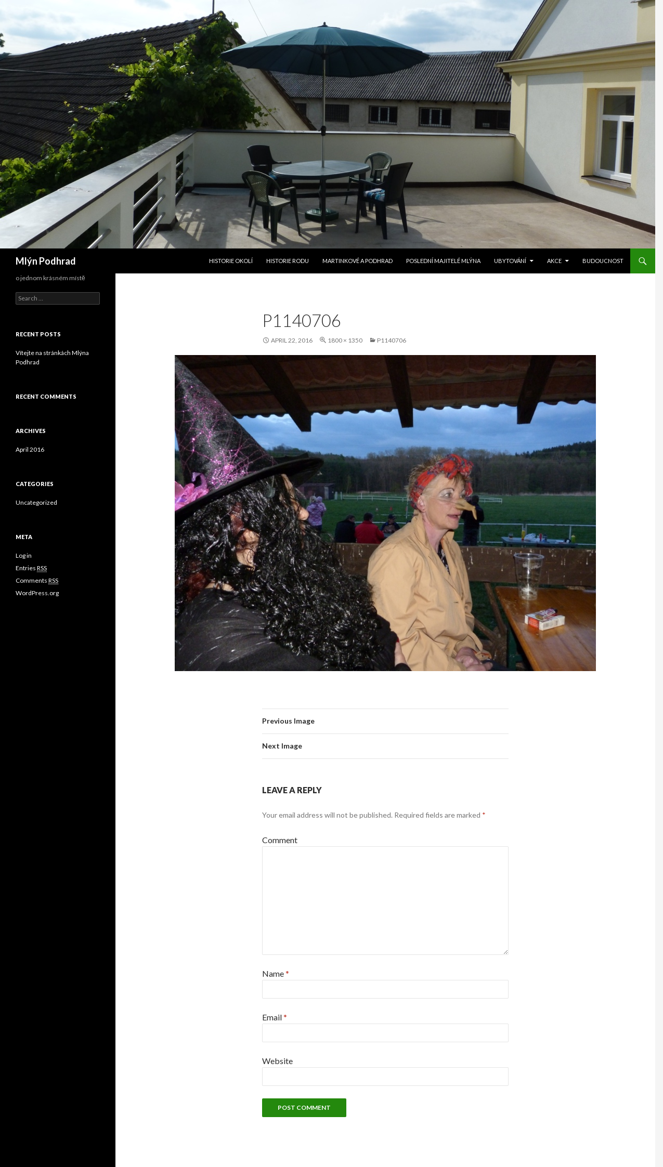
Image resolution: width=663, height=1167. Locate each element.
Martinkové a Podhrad (357, 260)
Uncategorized (36, 502)
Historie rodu (287, 260)
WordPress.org (37, 593)
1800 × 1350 (345, 340)
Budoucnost (602, 260)
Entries (31, 568)
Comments (37, 580)
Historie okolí (231, 260)
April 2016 (30, 449)
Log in (24, 555)
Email (274, 1017)
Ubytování (510, 260)
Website (277, 1061)
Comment (279, 840)
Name (275, 973)
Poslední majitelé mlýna (443, 260)
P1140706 (391, 340)
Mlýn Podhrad (46, 261)
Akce (554, 260)
